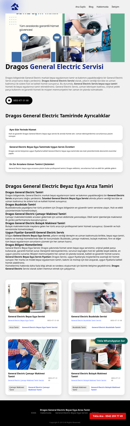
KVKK (33, 407)
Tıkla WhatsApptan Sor (111, 340)
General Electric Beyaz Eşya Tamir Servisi (41, 321)
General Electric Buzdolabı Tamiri (106, 321)
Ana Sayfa (81, 6)
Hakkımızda (102, 6)
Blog (91, 6)
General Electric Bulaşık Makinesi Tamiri (104, 382)
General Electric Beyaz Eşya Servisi (71, 407)
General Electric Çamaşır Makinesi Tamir (44, 382)
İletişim (115, 6)
